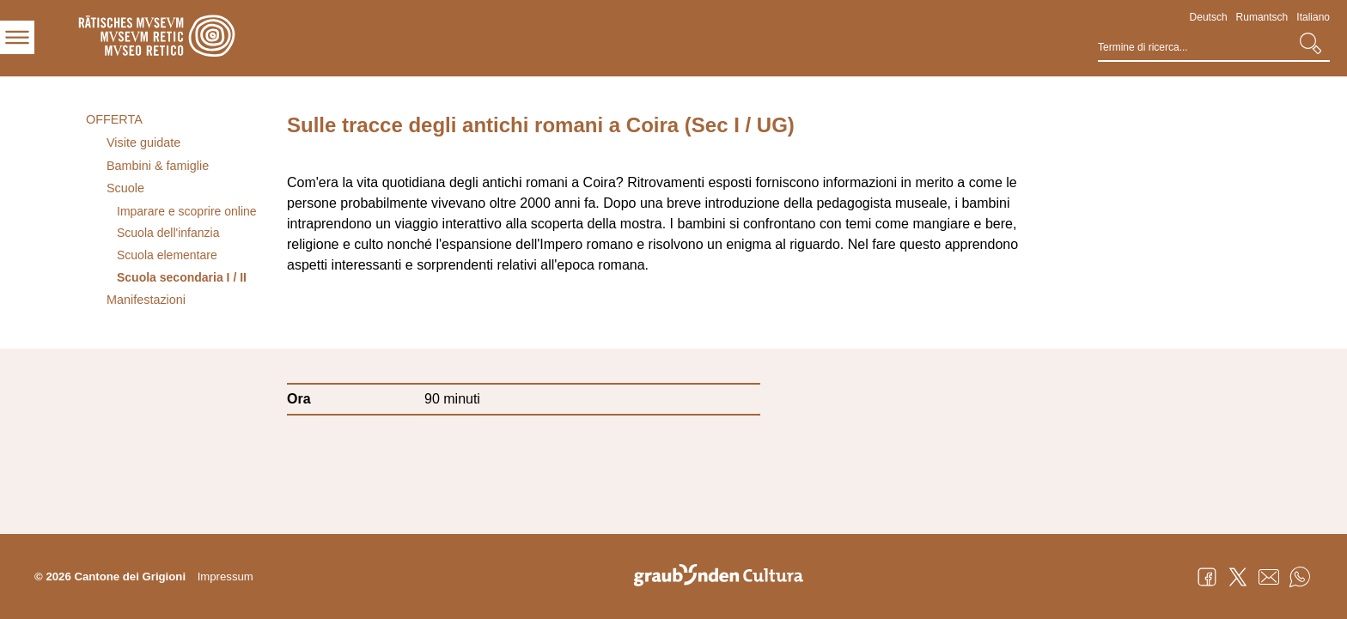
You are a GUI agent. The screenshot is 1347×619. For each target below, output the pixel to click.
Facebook (1207, 577)
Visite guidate (143, 142)
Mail (1269, 577)
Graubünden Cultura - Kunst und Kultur (725, 577)
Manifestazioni (146, 299)
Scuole (125, 188)
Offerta (114, 119)
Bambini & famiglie (158, 166)
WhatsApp (1300, 577)
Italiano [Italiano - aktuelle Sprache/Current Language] (1313, 17)
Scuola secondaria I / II (182, 277)
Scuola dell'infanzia (168, 233)
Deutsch (1209, 17)
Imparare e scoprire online (187, 211)
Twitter (1238, 577)
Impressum (225, 576)
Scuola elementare (167, 255)
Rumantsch (1262, 17)
